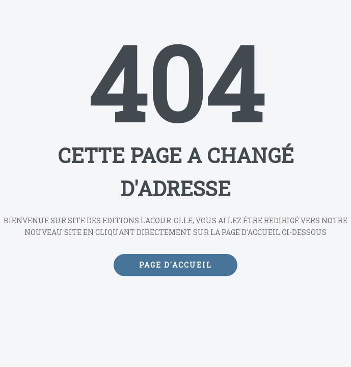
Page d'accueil (175, 265)
